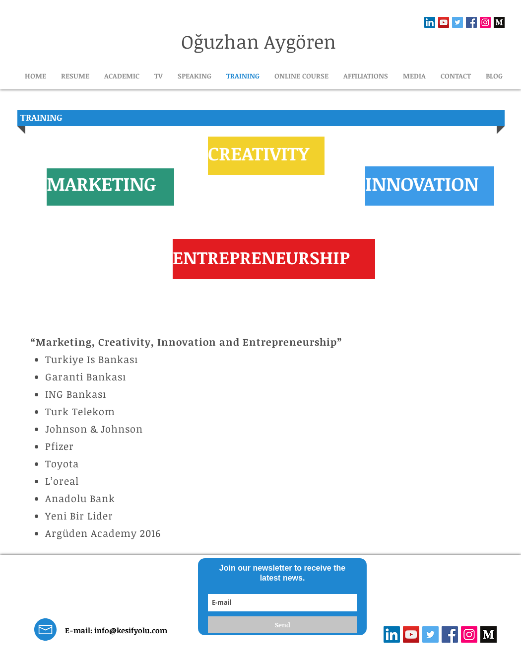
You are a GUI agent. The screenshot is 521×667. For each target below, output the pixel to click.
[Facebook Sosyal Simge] (471, 22)
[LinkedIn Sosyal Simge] (429, 22)
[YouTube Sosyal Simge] (443, 22)
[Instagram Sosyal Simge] (485, 22)
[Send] (282, 624)
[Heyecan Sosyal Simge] (457, 22)
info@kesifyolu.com (130, 630)
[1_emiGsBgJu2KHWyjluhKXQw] (499, 22)
